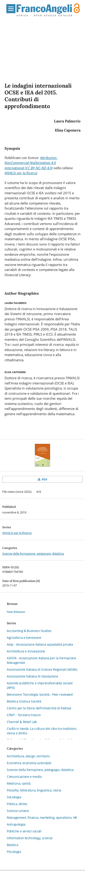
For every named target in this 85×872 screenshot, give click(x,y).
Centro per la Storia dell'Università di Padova (39, 708)
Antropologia (16, 824)
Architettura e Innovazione (26, 651)
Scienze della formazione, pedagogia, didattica (33, 553)
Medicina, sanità (18, 783)
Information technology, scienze (30, 838)
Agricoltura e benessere (24, 637)
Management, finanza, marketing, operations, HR (42, 817)
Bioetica (12, 845)
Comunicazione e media (24, 776)
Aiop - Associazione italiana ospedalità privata (40, 644)
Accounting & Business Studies (29, 631)
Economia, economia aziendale (29, 763)
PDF (44, 479)
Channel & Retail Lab (22, 722)
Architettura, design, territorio (28, 756)
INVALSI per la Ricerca (21, 173)
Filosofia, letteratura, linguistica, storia (34, 790)
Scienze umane (18, 811)
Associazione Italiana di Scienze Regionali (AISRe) (42, 669)
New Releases (16, 612)
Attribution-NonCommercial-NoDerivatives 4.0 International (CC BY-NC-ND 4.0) (31, 162)
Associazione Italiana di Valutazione (32, 676)
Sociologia (14, 797)
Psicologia (14, 851)
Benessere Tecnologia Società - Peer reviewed (40, 694)
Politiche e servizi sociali (24, 831)
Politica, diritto (17, 804)
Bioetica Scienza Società (24, 701)
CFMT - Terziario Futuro (24, 715)
